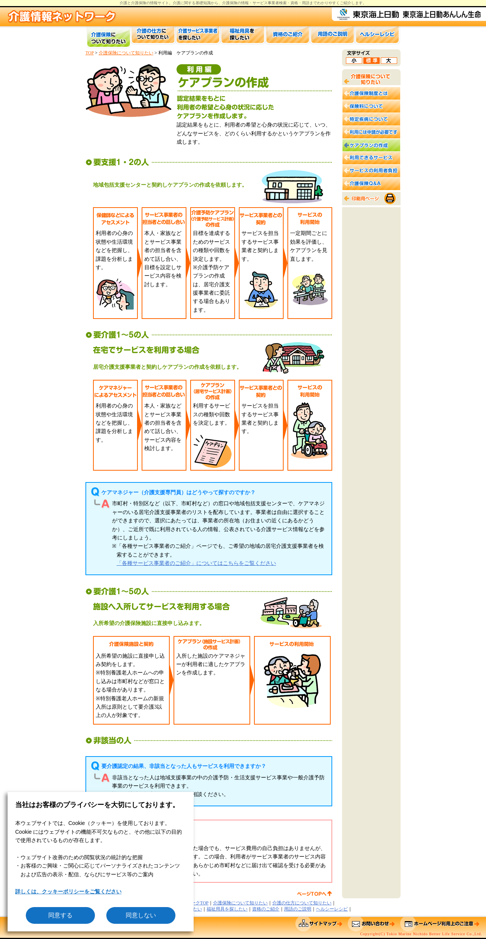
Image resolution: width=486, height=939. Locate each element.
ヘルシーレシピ (332, 909)
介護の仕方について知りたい (301, 903)
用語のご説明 (297, 909)
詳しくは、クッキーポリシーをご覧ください (68, 891)
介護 (176, 3)
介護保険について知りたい (126, 53)
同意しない (141, 915)
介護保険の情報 (235, 3)
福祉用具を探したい (227, 909)
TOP (89, 53)
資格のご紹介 (265, 909)
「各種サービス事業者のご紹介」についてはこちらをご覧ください (196, 563)
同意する (60, 915)
